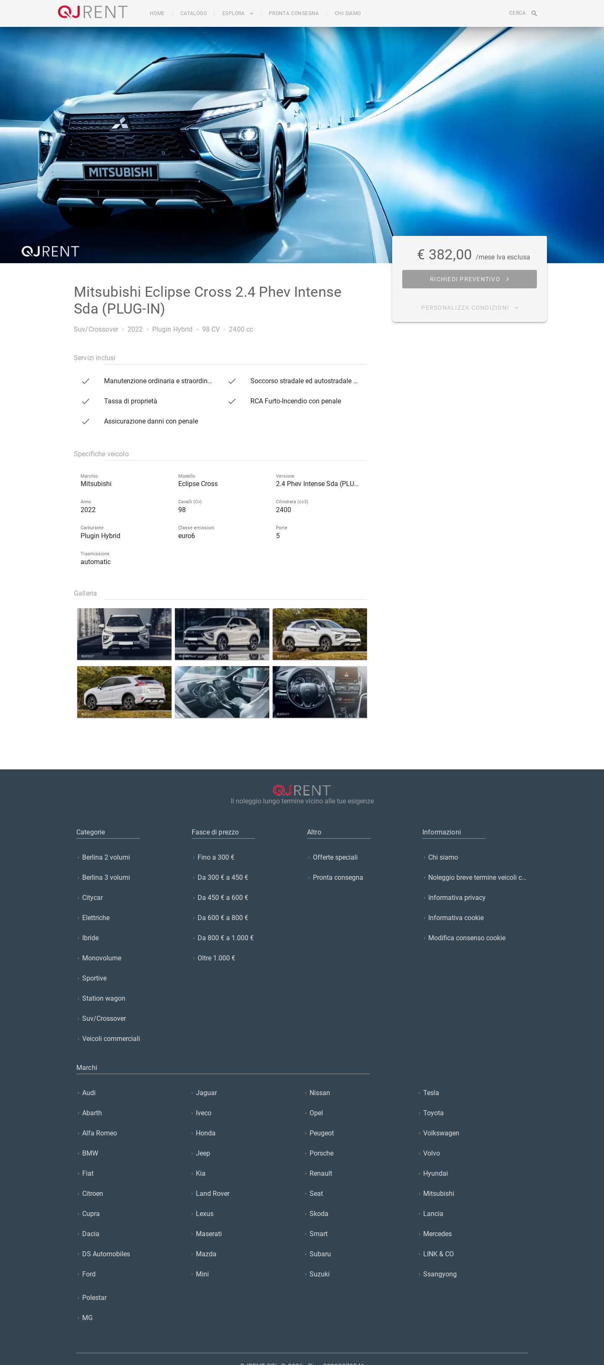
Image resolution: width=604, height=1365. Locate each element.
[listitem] (129, 857)
